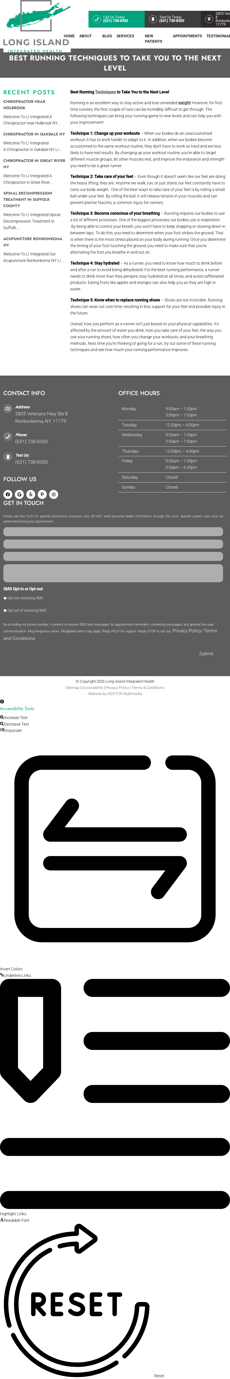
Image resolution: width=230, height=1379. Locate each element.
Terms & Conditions (148, 687)
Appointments (187, 36)
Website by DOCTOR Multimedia (115, 693)
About (85, 36)
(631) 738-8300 (31, 441)
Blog (107, 36)
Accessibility (92, 687)
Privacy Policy (186, 630)
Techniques (105, 92)
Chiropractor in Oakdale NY (34, 134)
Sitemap (72, 687)
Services (125, 36)
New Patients (153, 39)
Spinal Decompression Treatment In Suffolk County (27, 199)
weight (184, 102)
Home (69, 36)
